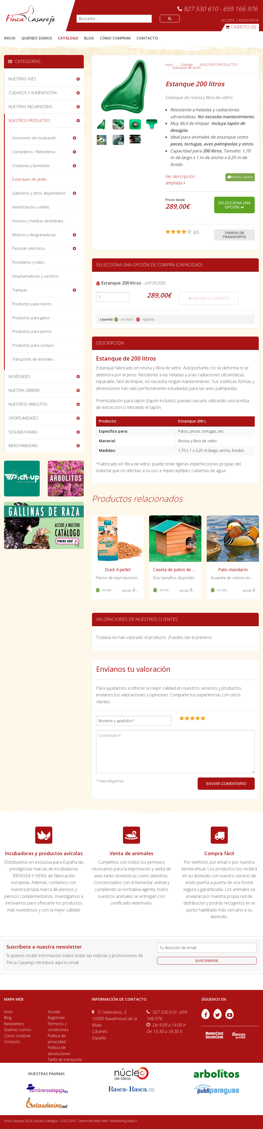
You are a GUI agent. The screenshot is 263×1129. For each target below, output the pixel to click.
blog (89, 38)
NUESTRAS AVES (22, 78)
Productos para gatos (31, 317)
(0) (240, 27)
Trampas (19, 290)
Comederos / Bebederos (33, 151)
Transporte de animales (32, 359)
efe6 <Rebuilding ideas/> (119, 1121)
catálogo (68, 38)
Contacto (12, 1041)
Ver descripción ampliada (180, 179)
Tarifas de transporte (234, 235)
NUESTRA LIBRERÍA (24, 390)
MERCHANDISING (23, 445)
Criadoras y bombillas (31, 165)
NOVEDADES (19, 376)
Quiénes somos (17, 1029)
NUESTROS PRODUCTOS (219, 64)
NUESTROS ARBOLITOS (28, 404)
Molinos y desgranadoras (34, 234)
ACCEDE (228, 20)
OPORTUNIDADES (23, 418)
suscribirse (206, 961)
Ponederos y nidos (28, 262)
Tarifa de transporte (65, 1059)
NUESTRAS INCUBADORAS (31, 106)
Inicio (9, 38)
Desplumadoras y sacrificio (35, 276)
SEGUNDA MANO (23, 432)
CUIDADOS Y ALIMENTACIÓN (33, 92)
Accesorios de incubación (34, 137)
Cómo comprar (17, 1035)
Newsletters (14, 1023)
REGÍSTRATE (249, 20)
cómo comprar (115, 38)
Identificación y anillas (30, 207)
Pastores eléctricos (28, 248)
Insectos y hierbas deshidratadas (40, 220)
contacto (147, 38)
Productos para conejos (33, 345)
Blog (7, 1017)
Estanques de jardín (187, 67)
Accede (54, 1011)
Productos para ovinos (31, 303)
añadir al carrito (208, 298)
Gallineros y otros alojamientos (39, 193)
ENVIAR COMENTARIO (226, 783)
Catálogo (187, 64)
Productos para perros (32, 331)
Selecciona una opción (234, 205)
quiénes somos (36, 38)
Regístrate (56, 1017)
